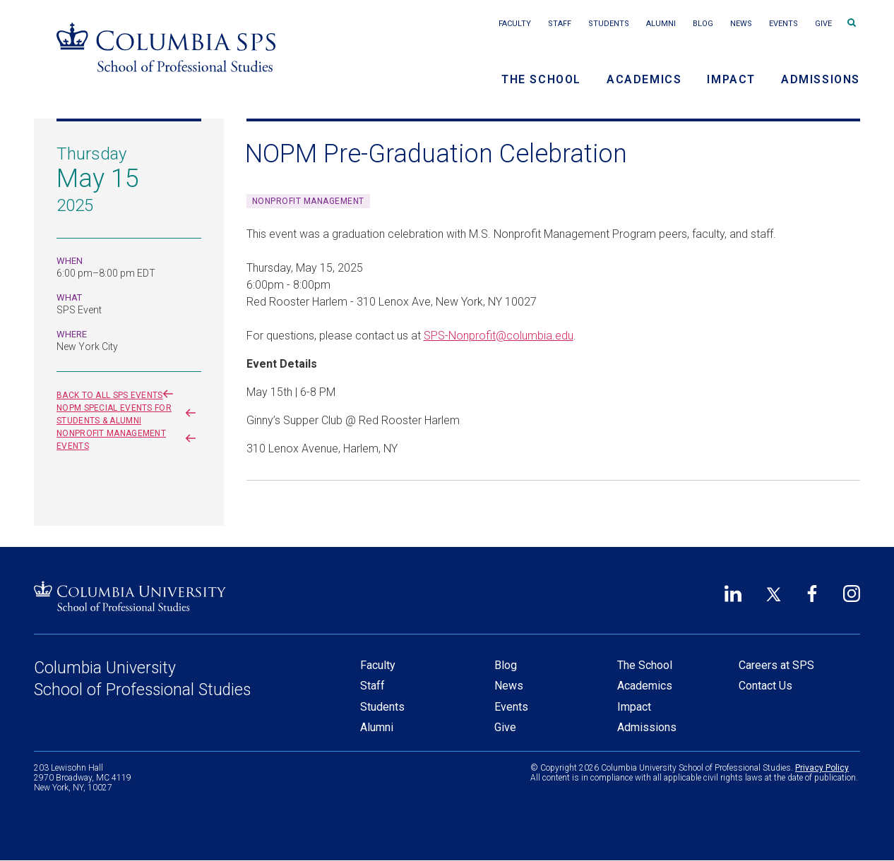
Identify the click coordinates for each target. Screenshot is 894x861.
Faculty (515, 23)
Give (823, 23)
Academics (644, 79)
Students (608, 23)
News (741, 23)
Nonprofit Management (308, 201)
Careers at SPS (776, 665)
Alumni (661, 23)
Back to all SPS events (117, 395)
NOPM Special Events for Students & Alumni (128, 414)
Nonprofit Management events (128, 439)
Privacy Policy (822, 768)
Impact (731, 79)
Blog (703, 23)
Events (783, 23)
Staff (559, 23)
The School (541, 79)
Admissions (820, 79)
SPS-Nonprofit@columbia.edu (498, 335)
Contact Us (765, 685)
